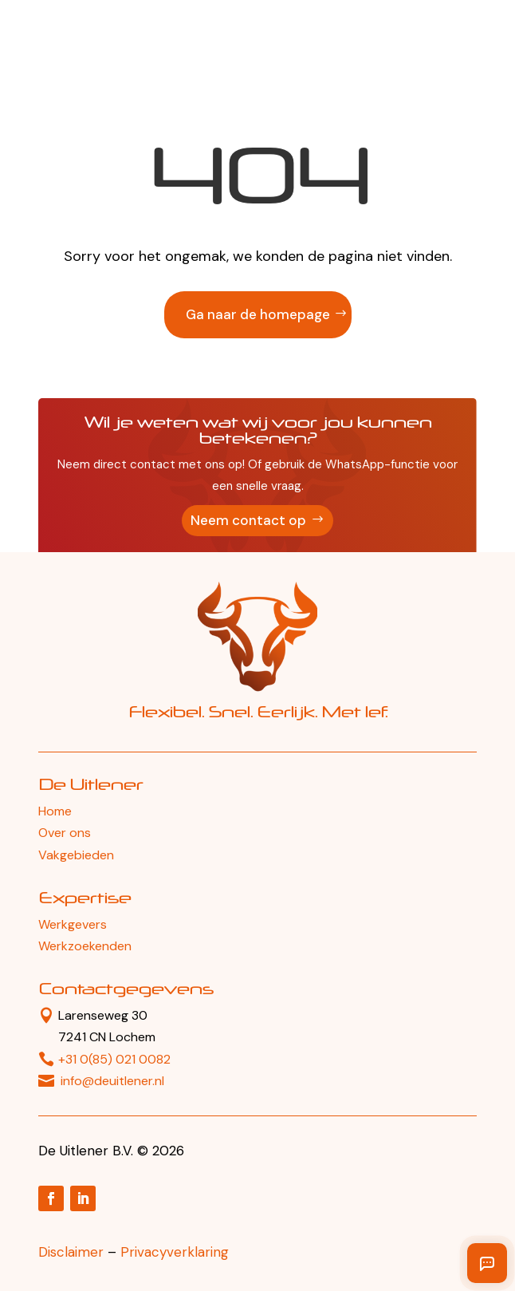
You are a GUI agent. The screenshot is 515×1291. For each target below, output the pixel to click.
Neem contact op (248, 520)
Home (55, 811)
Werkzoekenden (85, 946)
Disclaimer (71, 1252)
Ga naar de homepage (258, 314)
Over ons (64, 832)
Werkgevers (72, 924)
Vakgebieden (76, 855)
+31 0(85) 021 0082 (114, 1059)
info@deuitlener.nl (112, 1080)
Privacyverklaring (174, 1252)
